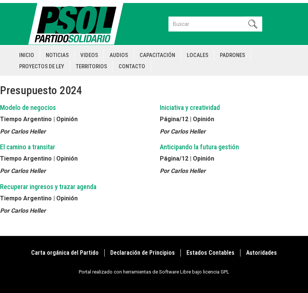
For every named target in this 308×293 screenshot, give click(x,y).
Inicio (26, 55)
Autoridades (261, 252)
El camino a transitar (27, 147)
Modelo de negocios (28, 107)
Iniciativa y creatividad (190, 107)
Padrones (232, 55)
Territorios (91, 66)
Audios (119, 55)
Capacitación (157, 55)
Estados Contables (210, 252)
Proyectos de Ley (41, 66)
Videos (89, 55)
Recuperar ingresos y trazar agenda (48, 187)
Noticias (57, 55)
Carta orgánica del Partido (65, 252)
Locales (197, 55)
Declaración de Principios (142, 252)
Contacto (132, 66)
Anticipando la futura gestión (199, 147)
